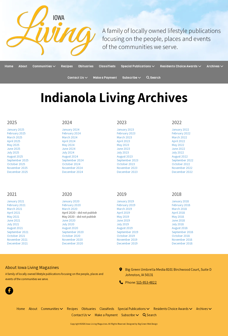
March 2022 (179, 137)
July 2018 (178, 224)
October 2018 (181, 236)
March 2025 (14, 137)
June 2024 (68, 149)
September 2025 (17, 160)
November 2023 (127, 168)
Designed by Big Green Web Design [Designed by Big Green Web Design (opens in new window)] (142, 323)
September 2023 (127, 160)
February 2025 (16, 133)
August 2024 (70, 156)
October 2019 (126, 236)
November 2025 (17, 168)
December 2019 (127, 243)
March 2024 (69, 137)
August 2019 (125, 228)
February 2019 (126, 205)
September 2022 (182, 160)
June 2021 (13, 220)
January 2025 (15, 129)
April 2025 (13, 141)
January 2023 (125, 129)
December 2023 (127, 172)
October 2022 (181, 164)
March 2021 (14, 209)
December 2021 (17, 243)
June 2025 (13, 149)
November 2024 (72, 168)
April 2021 (13, 213)
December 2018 (182, 243)
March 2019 (124, 209)
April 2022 (178, 141)
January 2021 (15, 201)
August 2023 (125, 156)
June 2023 (123, 149)
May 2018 (178, 217)
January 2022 (180, 129)
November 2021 (17, 240)
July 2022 (178, 152)
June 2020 (68, 220)
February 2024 (71, 133)
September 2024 (73, 160)
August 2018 (180, 228)
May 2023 (123, 145)
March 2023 (124, 137)
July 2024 (68, 152)
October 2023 (126, 164)
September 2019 (127, 232)
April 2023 (123, 141)
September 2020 (73, 232)
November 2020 (72, 240)
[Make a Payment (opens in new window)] (105, 78)
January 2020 (70, 201)
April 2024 (68, 141)
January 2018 (180, 201)
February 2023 (126, 133)
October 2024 (71, 164)
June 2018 (178, 220)
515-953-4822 (146, 282)
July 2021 (13, 224)
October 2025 (16, 164)
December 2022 (182, 172)
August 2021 (15, 228)
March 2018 (179, 209)
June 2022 (178, 149)
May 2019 (123, 217)
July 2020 (68, 224)
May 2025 (13, 145)
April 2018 (178, 213)
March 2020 (69, 209)
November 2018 (182, 240)
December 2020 (72, 243)
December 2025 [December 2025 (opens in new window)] (17, 172)
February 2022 (181, 133)
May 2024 (68, 145)
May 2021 (13, 217)
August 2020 (70, 228)
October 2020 (71, 236)
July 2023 (123, 152)
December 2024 (72, 172)
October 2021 (16, 236)
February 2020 (71, 205)
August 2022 (180, 156)
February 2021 (16, 205)
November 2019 (127, 240)
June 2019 (123, 220)
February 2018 (181, 205)
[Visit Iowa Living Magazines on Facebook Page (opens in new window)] (9, 291)
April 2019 (123, 213)
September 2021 (17, 232)
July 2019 (123, 224)
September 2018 (182, 232)
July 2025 (13, 152)
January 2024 (70, 129)
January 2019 (125, 201)
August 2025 (15, 156)
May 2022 (178, 145)
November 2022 (182, 168)
